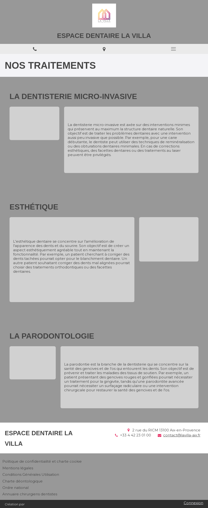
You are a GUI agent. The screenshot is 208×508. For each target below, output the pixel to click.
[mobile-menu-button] (173, 49)
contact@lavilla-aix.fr (181, 435)
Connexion (193, 503)
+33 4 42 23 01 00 (135, 435)
